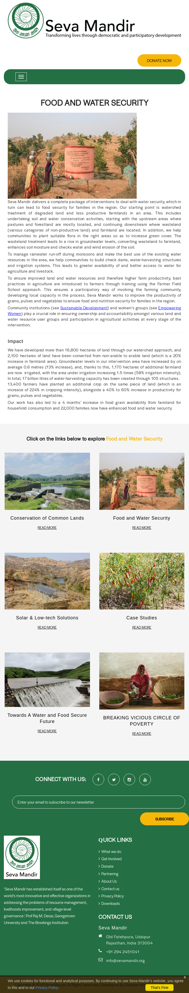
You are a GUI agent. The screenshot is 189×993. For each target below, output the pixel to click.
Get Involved (110, 858)
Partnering (108, 873)
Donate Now (159, 60)
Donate (105, 866)
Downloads (109, 903)
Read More (47, 527)
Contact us (108, 888)
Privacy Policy (47, 988)
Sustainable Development (84, 307)
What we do (109, 851)
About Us (107, 881)
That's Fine (159, 988)
